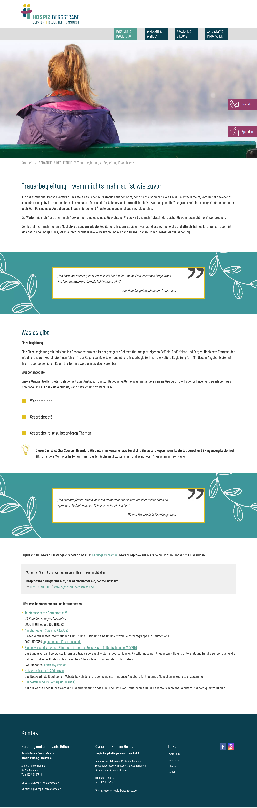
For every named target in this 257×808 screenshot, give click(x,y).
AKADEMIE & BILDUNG (184, 33)
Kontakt (172, 772)
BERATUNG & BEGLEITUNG (123, 33)
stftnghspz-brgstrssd (43, 789)
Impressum (174, 754)
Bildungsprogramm (105, 555)
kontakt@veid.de (55, 664)
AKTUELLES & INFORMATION (215, 33)
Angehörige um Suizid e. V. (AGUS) (46, 630)
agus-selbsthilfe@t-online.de (62, 641)
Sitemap (172, 766)
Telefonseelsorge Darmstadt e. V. (46, 612)
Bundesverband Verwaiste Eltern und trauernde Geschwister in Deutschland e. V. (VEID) (81, 647)
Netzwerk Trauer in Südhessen (44, 670)
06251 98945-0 (39, 586)
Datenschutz (175, 760)
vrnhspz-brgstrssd (74, 586)
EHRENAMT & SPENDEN (154, 33)
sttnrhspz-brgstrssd (117, 790)
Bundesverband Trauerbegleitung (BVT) (50, 682)
